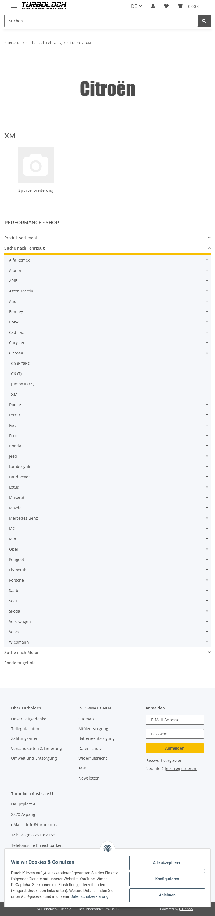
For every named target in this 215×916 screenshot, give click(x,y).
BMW (14, 322)
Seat (13, 600)
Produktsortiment (20, 237)
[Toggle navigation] (14, 3)
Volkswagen (20, 621)
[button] (153, 6)
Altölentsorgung (93, 728)
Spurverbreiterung (35, 190)
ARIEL (14, 280)
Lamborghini (21, 466)
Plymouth (18, 569)
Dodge (15, 404)
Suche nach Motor (21, 652)
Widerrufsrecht (92, 758)
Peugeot (16, 559)
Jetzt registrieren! (181, 768)
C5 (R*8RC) (21, 363)
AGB (82, 768)
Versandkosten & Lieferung (36, 748)
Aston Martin (21, 291)
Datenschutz (90, 748)
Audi (13, 301)
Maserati (17, 497)
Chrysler (17, 342)
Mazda (15, 507)
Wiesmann (19, 642)
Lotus (14, 487)
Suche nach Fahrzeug (24, 248)
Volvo (14, 631)
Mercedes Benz (23, 518)
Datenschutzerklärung (33, 899)
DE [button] (134, 6)
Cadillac (16, 332)
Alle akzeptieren (164, 862)
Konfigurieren (164, 878)
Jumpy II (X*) (22, 384)
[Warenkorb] (188, 6)
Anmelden (174, 748)
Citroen (16, 353)
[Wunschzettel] (166, 6)
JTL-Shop (186, 909)
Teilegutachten (25, 728)
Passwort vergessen (164, 760)
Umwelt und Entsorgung (34, 758)
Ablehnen (164, 895)
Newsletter (88, 778)
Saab (13, 590)
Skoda (14, 611)
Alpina (15, 270)
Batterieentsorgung (96, 738)
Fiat (12, 425)
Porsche (16, 580)
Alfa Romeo (19, 260)
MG (12, 528)
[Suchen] (101, 21)
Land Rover (19, 476)
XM (14, 394)
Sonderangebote (20, 662)
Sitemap (86, 718)
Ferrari (15, 415)
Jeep (13, 456)
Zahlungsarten (25, 738)
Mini (13, 538)
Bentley (16, 311)
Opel (13, 549)
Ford (13, 435)
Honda (15, 446)
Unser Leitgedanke (28, 718)
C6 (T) (16, 373)
